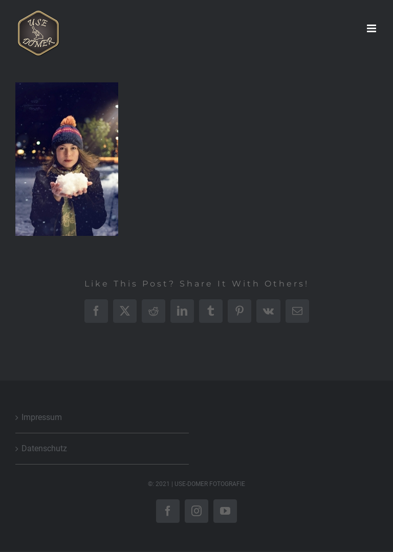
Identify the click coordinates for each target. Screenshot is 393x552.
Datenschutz (44, 448)
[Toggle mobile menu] (372, 28)
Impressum (41, 417)
